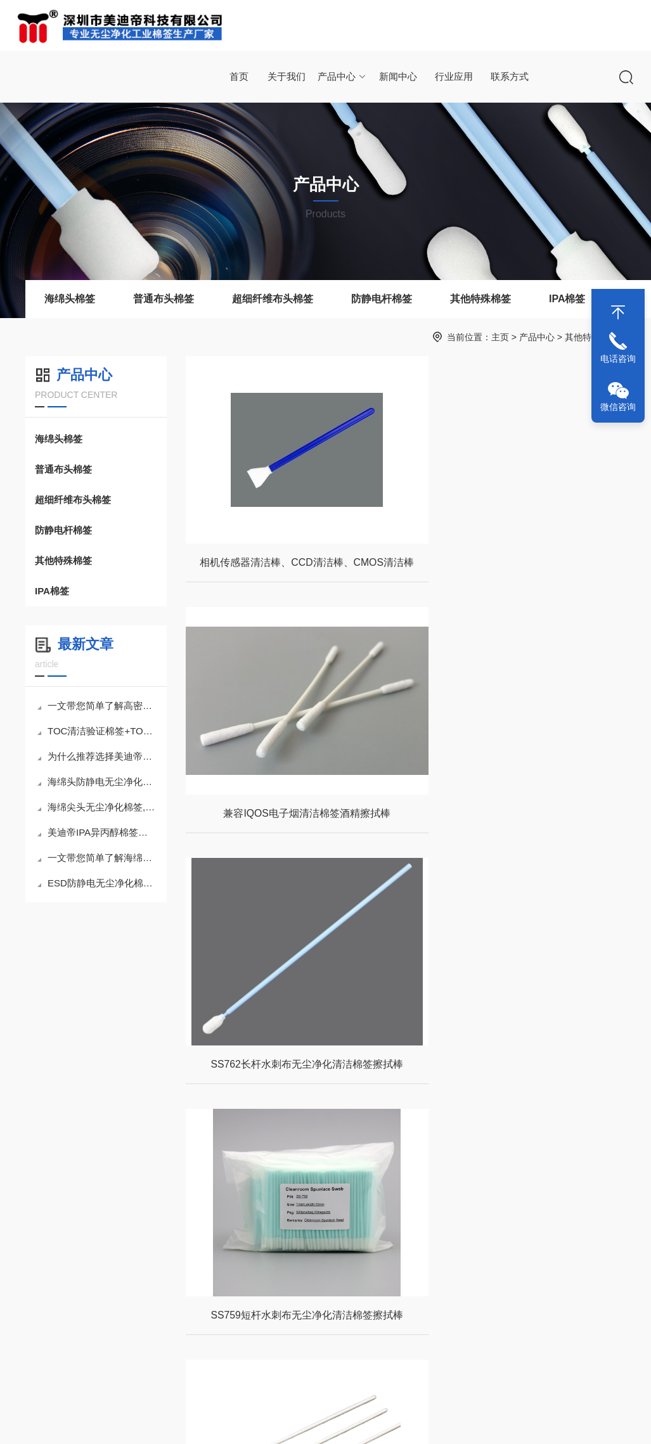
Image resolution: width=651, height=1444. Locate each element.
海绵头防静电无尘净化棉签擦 (97, 781)
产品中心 (342, 77)
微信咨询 (618, 407)
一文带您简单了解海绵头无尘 (97, 857)
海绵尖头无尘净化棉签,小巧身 (97, 807)
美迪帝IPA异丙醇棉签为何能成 (97, 832)
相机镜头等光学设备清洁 (293, 1301)
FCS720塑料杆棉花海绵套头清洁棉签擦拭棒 (292, 1073)
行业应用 (453, 77)
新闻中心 (397, 77)
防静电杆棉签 (381, 298)
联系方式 (508, 77)
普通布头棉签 (163, 298)
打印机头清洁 (286, 1368)
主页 (500, 337)
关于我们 (286, 77)
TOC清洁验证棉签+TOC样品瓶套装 (97, 730)
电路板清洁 (282, 1324)
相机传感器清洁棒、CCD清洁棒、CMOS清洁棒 (295, 564)
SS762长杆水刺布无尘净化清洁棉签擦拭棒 (292, 819)
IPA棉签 (567, 298)
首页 (238, 77)
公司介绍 (34, 1301)
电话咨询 (618, 359)
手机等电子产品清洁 (293, 1346)
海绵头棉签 (69, 298)
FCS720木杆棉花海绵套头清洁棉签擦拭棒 (519, 1073)
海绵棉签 (115, 1301)
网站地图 (446, 1421)
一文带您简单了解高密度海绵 (97, 705)
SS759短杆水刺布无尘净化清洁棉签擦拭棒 (519, 819)
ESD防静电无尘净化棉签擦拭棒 (97, 883)
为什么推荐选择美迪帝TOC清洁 (97, 756)
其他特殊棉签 (480, 298)
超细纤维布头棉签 (272, 298)
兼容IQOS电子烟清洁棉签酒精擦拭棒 (519, 564)
